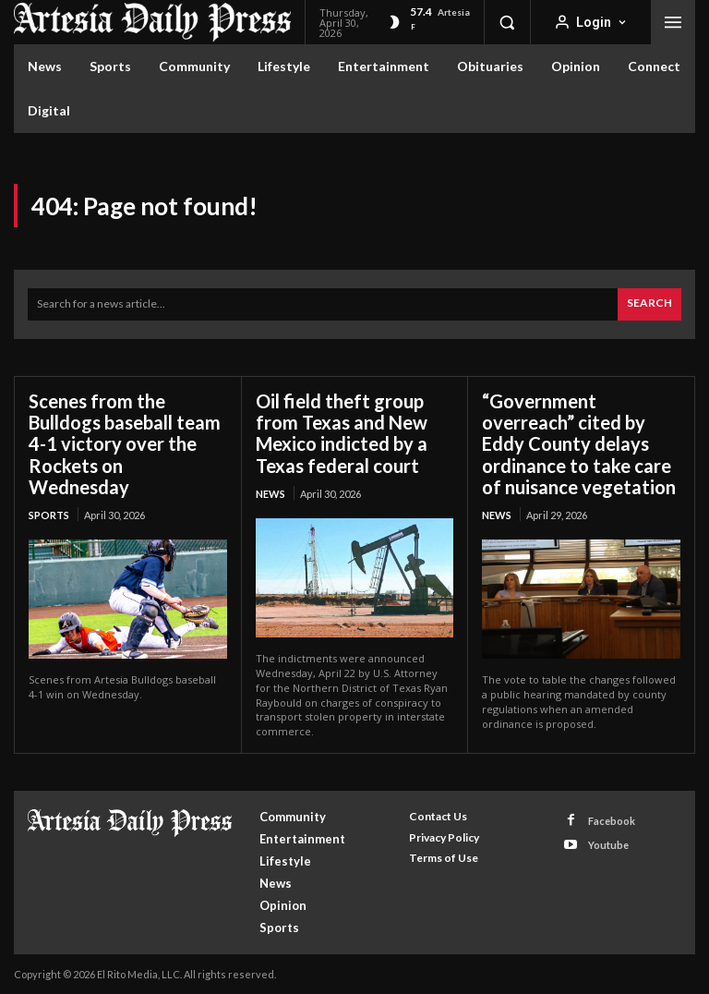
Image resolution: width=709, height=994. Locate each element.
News (270, 493)
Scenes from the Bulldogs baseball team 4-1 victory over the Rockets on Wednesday (125, 443)
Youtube (608, 844)
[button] (507, 22)
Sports (49, 514)
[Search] (649, 304)
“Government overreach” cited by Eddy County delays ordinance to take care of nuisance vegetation (579, 443)
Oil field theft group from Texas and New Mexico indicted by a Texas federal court (341, 433)
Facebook (611, 820)
